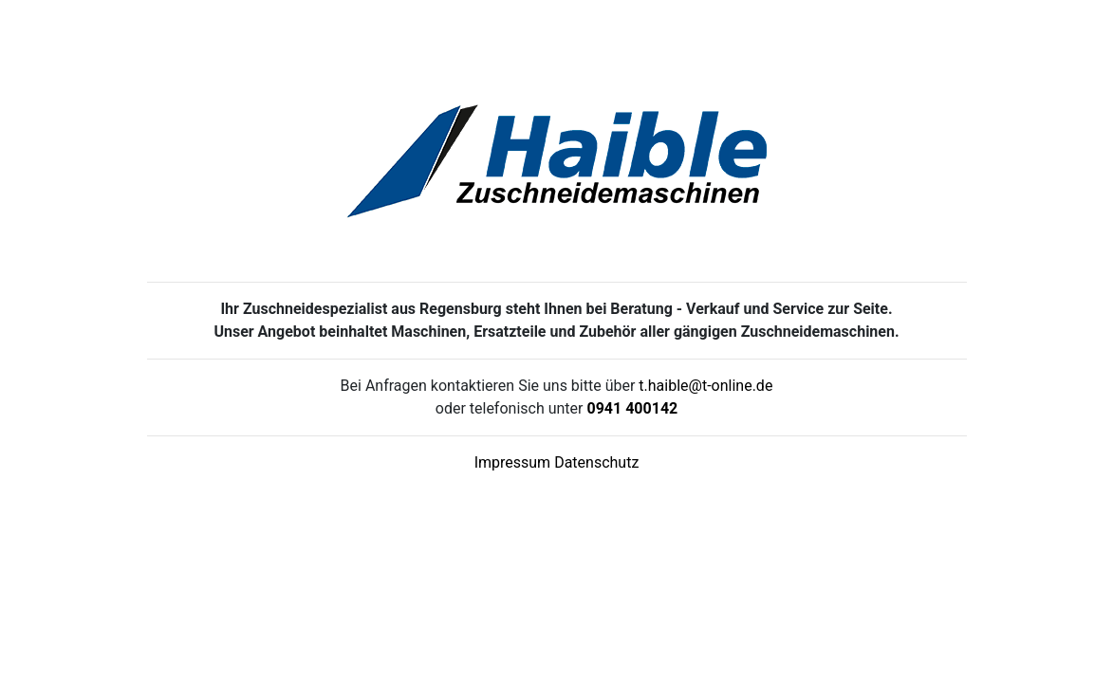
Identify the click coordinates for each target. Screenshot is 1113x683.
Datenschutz (596, 462)
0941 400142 (631, 408)
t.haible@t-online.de (705, 386)
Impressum (512, 462)
